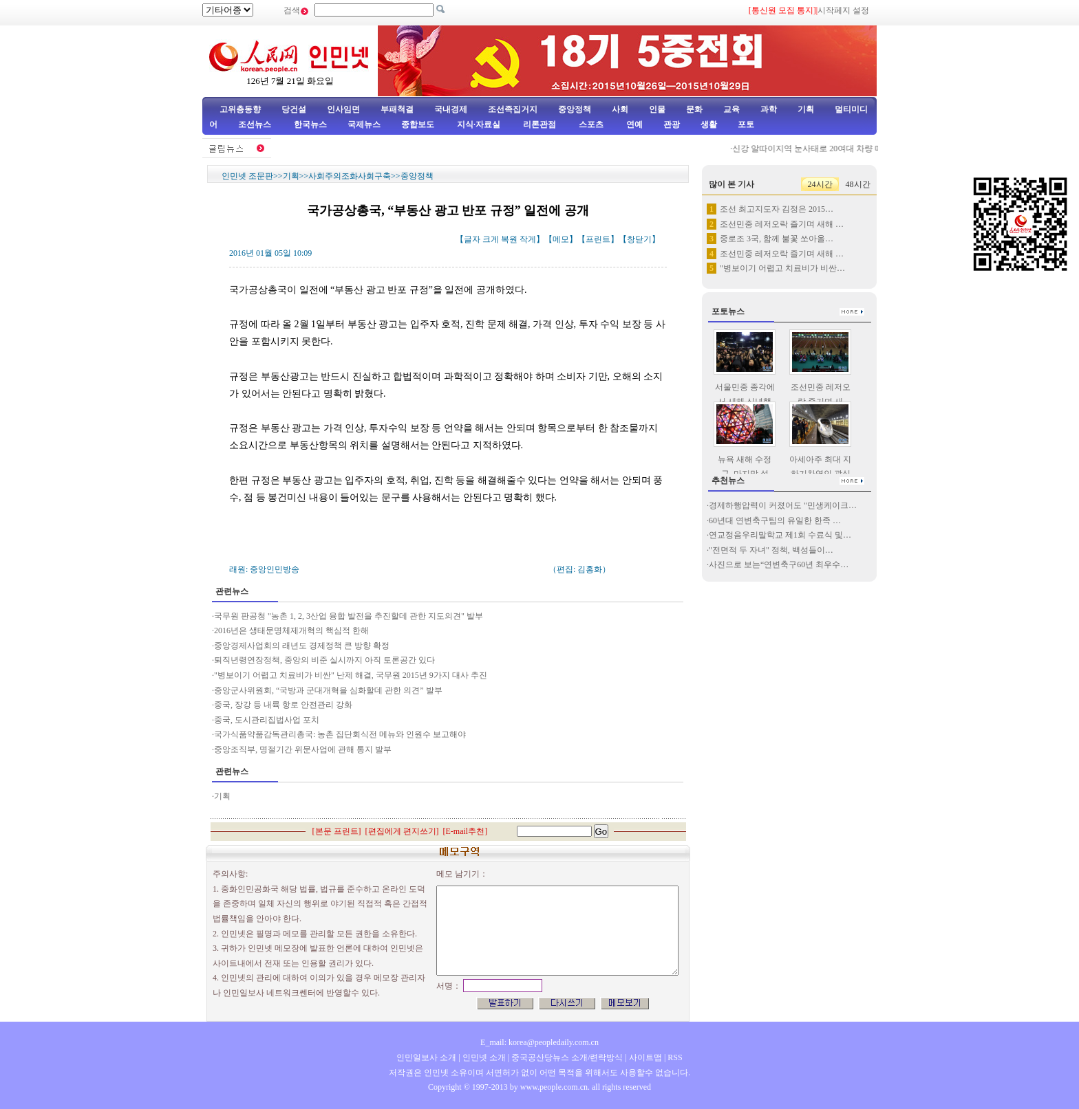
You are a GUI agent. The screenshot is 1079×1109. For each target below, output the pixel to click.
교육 (731, 109)
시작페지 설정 (843, 10)
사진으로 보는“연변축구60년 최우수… (778, 564)
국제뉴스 (364, 124)
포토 (746, 124)
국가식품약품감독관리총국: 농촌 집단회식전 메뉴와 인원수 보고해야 (340, 734)
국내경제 (450, 109)
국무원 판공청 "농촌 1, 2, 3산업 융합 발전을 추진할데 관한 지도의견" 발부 (348, 616)
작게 (528, 239)
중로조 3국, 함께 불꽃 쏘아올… (776, 238)
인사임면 (343, 109)
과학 (768, 109)
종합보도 (417, 124)
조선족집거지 (512, 109)
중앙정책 (574, 109)
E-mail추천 (465, 831)
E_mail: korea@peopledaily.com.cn (539, 1042)
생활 (709, 124)
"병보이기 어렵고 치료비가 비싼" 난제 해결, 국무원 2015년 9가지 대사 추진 (350, 675)
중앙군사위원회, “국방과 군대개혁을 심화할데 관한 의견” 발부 (328, 690)
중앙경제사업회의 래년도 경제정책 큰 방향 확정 (301, 645)
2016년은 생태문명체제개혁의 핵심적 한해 (291, 630)
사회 (620, 109)
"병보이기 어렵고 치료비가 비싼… (782, 268)
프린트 (598, 239)
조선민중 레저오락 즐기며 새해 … (782, 224)
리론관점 (539, 124)
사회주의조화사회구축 (349, 176)
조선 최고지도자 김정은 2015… (776, 209)
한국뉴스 (310, 124)
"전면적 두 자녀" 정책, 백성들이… (771, 550)
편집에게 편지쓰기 (402, 831)
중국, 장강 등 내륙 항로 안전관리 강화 (283, 705)
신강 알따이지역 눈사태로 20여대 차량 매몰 (815, 148)
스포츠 (590, 124)
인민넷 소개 (483, 1057)
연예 (633, 124)
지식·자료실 (479, 124)
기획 (806, 109)
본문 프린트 (337, 831)
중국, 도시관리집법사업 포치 (266, 720)
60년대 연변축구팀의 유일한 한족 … (775, 520)
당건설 (293, 109)
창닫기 (639, 239)
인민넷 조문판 (247, 176)
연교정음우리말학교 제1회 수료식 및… (780, 535)
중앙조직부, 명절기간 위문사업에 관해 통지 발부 (303, 749)
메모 (561, 239)
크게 (490, 239)
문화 (694, 109)
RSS (674, 1057)
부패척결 (397, 109)
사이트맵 (645, 1057)
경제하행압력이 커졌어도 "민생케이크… (783, 505)
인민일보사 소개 (426, 1057)
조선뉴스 (255, 124)
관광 (671, 124)
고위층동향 (240, 109)
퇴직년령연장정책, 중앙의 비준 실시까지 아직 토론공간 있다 (324, 660)
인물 (657, 109)
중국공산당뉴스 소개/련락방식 (567, 1057)
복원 (509, 239)
